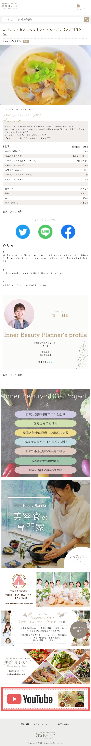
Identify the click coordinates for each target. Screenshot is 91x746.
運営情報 (25, 724)
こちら (49, 362)
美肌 (37, 115)
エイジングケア (22, 115)
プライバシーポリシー (43, 724)
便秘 (7, 115)
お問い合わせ (64, 724)
